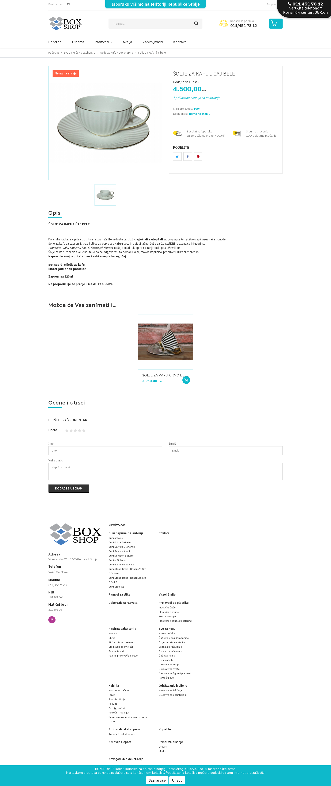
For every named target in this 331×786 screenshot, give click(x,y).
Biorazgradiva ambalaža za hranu (128, 717)
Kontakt (179, 42)
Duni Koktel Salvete (119, 542)
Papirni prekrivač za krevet (123, 655)
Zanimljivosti (153, 42)
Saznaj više (157, 780)
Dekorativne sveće (169, 668)
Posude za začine (119, 690)
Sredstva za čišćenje (170, 690)
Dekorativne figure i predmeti (175, 673)
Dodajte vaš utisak (186, 82)
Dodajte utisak (68, 488)
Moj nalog (275, 4)
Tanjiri (112, 694)
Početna (54, 42)
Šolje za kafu (166, 660)
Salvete (113, 633)
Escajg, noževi (117, 708)
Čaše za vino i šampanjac (174, 637)
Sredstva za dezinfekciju (173, 694)
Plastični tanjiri (167, 616)
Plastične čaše (167, 607)
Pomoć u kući (166, 677)
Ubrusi (112, 637)
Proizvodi (102, 42)
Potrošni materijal (119, 712)
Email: (172, 443)
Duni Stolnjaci (117, 586)
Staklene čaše (167, 633)
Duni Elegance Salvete (121, 564)
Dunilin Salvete (117, 560)
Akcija (127, 42)
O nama (78, 42)
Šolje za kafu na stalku (172, 642)
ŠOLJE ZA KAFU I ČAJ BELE (204, 73)
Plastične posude (169, 611)
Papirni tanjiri (116, 651)
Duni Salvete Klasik (119, 551)
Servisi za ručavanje (170, 651)
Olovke (163, 746)
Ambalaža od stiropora (122, 734)
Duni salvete (116, 537)
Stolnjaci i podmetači (121, 646)
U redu (177, 780)
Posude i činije (117, 699)
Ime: (51, 443)
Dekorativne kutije (169, 664)
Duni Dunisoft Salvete (121, 555)
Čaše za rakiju (167, 655)
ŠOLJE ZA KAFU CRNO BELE (165, 375)
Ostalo (112, 721)
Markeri (163, 751)
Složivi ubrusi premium (122, 642)
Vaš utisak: (55, 460)
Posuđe (113, 703)
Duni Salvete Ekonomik (122, 546)
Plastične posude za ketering (175, 620)
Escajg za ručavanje (170, 646)
